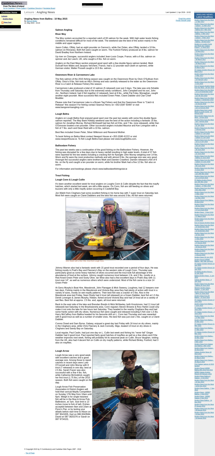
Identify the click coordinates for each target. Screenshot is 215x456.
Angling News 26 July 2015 (204, 257)
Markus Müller (32, 21)
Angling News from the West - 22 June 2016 (204, 152)
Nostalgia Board (49, 8)
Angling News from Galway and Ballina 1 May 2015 (204, 345)
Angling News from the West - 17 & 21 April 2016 (204, 209)
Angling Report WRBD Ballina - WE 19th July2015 (204, 260)
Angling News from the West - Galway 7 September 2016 (204, 99)
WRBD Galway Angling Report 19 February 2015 (203, 373)
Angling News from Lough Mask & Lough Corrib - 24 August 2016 (203, 111)
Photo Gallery (21, 8)
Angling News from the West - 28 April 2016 (204, 205)
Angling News (8, 19)
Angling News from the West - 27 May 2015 (204, 316)
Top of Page (30, 453)
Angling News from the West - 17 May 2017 (204, 20)
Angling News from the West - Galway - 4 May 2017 (204, 37)
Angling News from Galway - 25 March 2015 (204, 361)
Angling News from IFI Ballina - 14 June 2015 (202, 296)
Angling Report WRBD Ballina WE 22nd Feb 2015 (204, 369)
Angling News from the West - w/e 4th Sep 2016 (204, 95)
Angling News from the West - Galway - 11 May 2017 (204, 24)
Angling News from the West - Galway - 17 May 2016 (204, 185)
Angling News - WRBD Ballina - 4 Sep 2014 (202, 393)
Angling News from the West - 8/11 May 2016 (204, 189)
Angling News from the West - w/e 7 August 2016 (204, 120)
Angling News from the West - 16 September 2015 (204, 230)
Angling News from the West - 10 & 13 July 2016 (204, 140)
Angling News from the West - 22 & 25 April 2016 (204, 177)
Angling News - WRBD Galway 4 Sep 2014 (202, 397)
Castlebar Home (9, 12)
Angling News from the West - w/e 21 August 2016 (204, 107)
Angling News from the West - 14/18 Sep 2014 (204, 385)
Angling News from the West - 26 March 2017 (204, 62)
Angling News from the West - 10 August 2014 (204, 417)
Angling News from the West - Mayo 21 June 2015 (204, 292)
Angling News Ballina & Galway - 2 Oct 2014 (202, 377)
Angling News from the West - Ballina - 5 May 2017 (204, 33)
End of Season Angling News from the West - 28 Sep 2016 (204, 86)
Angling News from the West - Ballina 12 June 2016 (204, 157)
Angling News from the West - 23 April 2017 (204, 50)
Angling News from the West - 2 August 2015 (204, 254)
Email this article (185, 19)
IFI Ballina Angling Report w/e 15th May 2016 (203, 181)
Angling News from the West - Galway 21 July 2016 (204, 136)
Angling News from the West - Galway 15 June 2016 (204, 161)
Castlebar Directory (35, 8)
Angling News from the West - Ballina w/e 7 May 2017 (204, 29)
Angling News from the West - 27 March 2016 (204, 215)
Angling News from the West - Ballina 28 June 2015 (204, 284)
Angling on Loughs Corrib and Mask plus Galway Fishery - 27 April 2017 (203, 45)
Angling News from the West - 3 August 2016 (204, 128)
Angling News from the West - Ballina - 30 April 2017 (204, 41)
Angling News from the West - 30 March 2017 (204, 58)
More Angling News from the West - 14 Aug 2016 (204, 116)
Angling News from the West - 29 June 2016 (204, 148)
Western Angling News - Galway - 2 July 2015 (203, 288)
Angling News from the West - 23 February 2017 (204, 78)
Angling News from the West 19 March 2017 (204, 66)
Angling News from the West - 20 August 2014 (204, 409)
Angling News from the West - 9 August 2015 (204, 250)
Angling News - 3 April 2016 (204, 212)
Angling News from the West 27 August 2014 (204, 405)
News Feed (7, 22)
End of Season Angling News (204, 223)
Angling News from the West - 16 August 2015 (204, 246)
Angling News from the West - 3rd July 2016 (204, 144)
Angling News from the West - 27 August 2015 (204, 242)
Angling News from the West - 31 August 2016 (204, 103)
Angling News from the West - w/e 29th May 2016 (204, 173)
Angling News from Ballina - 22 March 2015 (204, 357)
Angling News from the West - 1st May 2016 (204, 197)
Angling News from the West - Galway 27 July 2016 (204, 132)
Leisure (4, 16)
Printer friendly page (183, 20)
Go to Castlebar (9, 8)
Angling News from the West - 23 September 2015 (204, 226)
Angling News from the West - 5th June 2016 (204, 165)
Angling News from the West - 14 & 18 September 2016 (204, 91)
